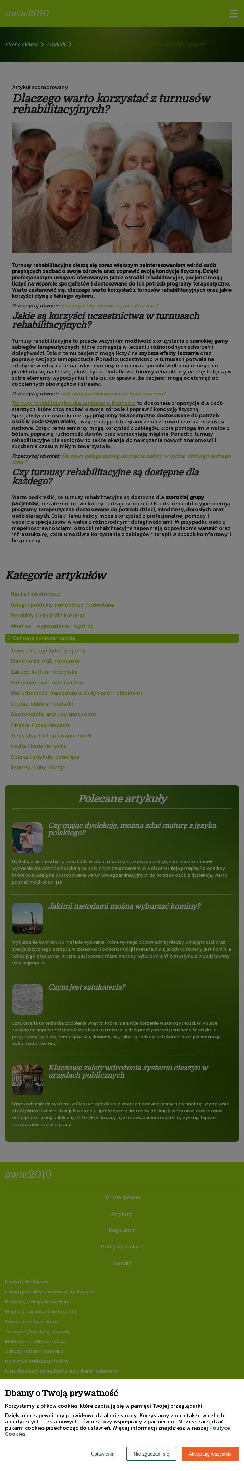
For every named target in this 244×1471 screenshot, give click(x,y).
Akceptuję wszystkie (210, 1454)
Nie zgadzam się (151, 1454)
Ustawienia (102, 1454)
